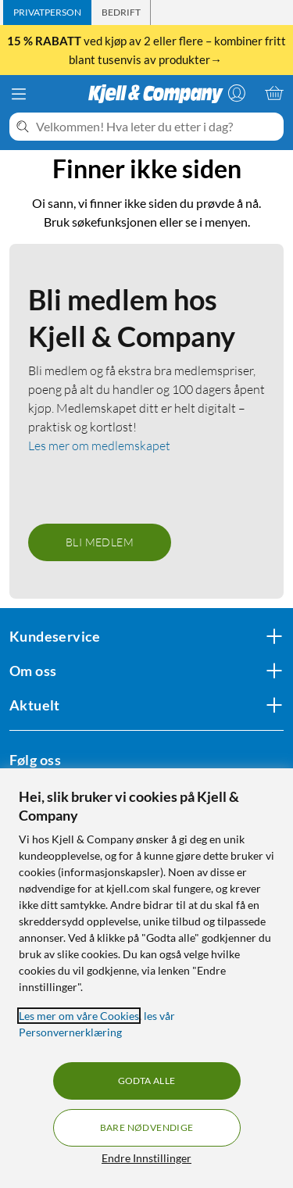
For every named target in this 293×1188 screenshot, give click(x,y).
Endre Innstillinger (146, 1158)
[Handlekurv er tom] (274, 93)
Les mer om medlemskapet (99, 445)
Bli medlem (100, 542)
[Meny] (19, 94)
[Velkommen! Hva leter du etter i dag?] (156, 126)
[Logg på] (236, 93)
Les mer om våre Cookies (79, 1015)
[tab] (47, 12)
